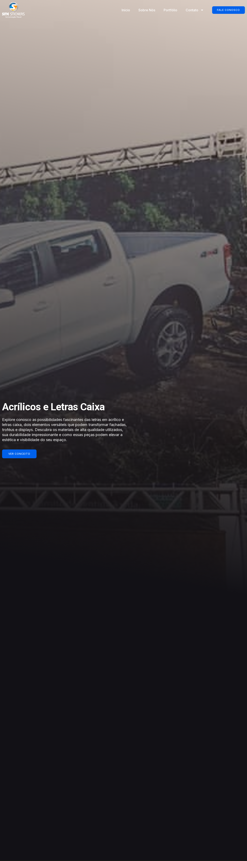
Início (125, 10)
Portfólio (170, 10)
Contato (194, 10)
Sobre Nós (146, 10)
